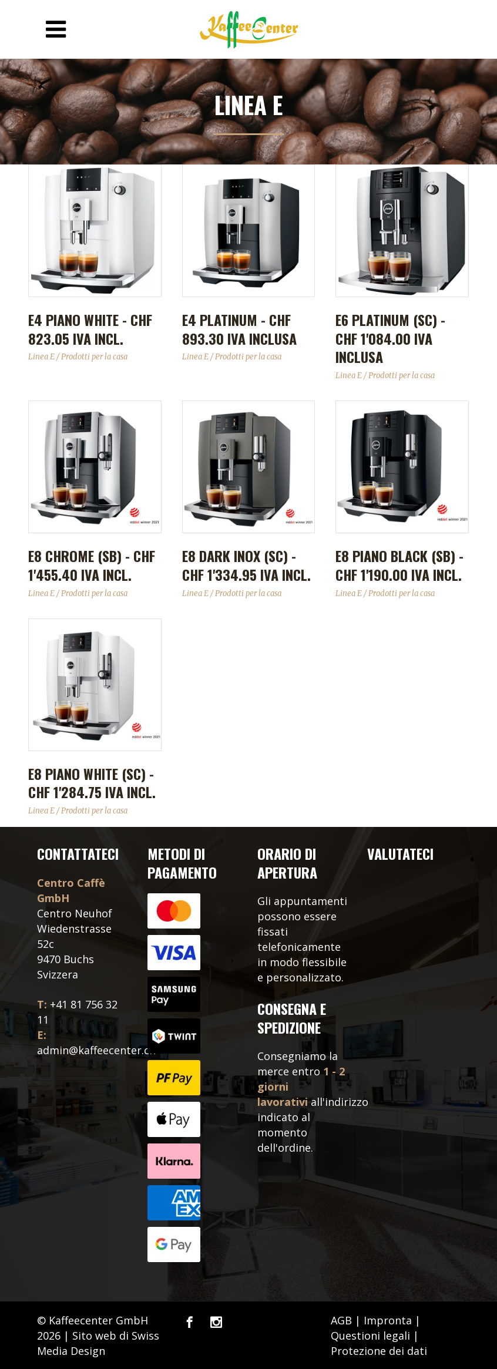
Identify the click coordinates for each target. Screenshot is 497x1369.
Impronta (388, 1320)
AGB (341, 1320)
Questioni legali (370, 1335)
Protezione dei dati (379, 1351)
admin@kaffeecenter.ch (96, 1050)
